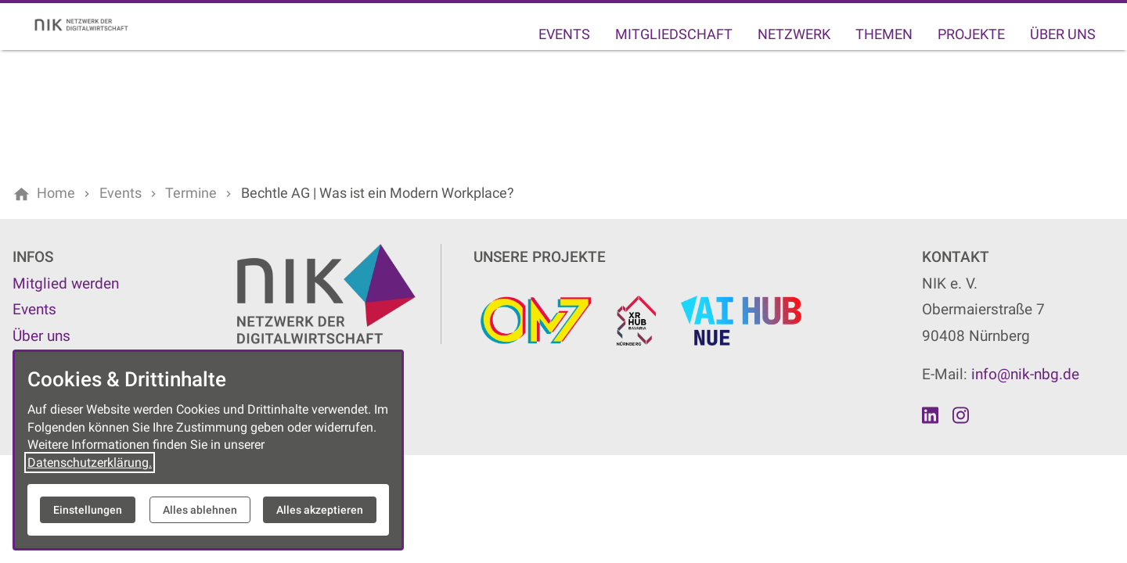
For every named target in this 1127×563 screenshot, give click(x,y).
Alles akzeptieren (319, 510)
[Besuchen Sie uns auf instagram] (960, 415)
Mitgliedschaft (674, 34)
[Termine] (191, 193)
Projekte (971, 34)
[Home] (56, 193)
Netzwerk (794, 34)
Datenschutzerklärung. (89, 462)
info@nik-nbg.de (1025, 374)
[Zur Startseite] (87, 25)
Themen (884, 34)
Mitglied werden (66, 283)
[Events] (120, 193)
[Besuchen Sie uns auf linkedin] (930, 415)
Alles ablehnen (200, 510)
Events (564, 34)
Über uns (1063, 34)
